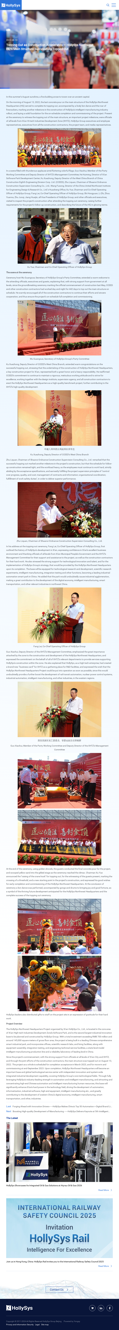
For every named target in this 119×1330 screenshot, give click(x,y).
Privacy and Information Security (20, 1324)
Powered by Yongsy (72, 1321)
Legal (37, 1324)
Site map (45, 1324)
